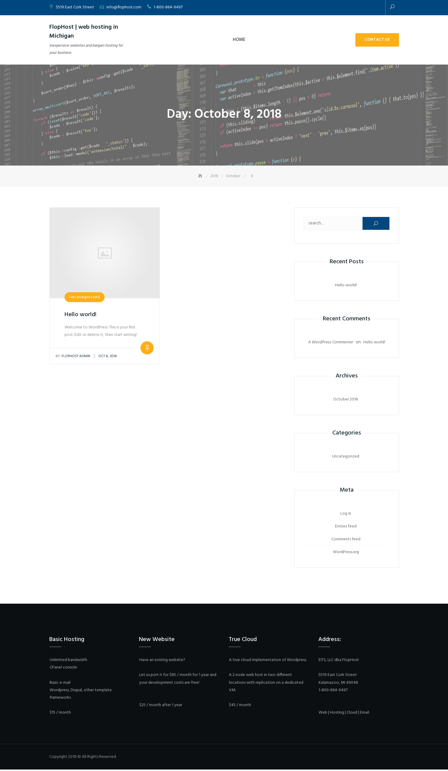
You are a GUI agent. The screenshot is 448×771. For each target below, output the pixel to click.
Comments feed (345, 539)
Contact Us (377, 39)
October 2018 (345, 400)
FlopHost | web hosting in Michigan (83, 31)
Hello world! (81, 315)
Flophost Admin (73, 357)
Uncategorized (84, 297)
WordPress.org (346, 552)
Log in (345, 514)
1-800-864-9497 (168, 7)
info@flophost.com (123, 7)
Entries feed (346, 527)
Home (239, 39)
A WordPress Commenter (330, 342)
